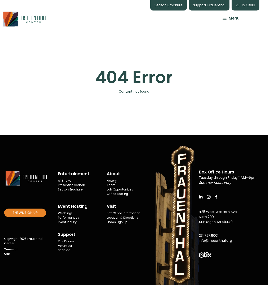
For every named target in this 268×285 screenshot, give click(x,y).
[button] (229, 17)
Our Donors (66, 241)
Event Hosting (73, 206)
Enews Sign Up (117, 222)
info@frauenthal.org (215, 240)
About (113, 174)
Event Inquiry (67, 222)
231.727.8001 (245, 5)
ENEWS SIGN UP (25, 212)
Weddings (65, 213)
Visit (111, 206)
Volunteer (65, 246)
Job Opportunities (120, 189)
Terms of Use (11, 251)
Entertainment (73, 174)
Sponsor (64, 250)
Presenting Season (71, 185)
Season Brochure (169, 5)
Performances (68, 217)
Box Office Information (123, 213)
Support (66, 234)
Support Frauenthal (209, 5)
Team (111, 185)
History (112, 181)
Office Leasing (117, 194)
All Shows (64, 181)
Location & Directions (122, 217)
